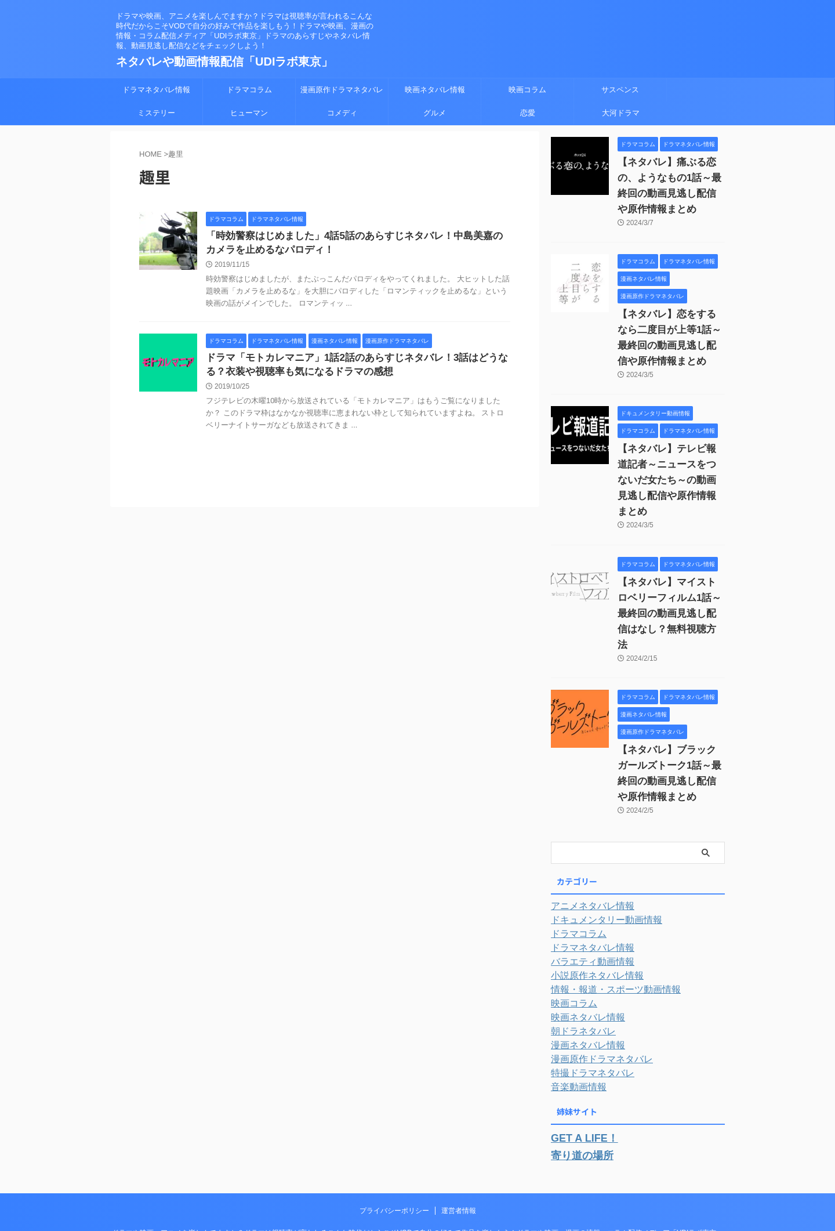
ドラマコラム (249, 89)
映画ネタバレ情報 (435, 89)
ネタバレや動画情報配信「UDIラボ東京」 (224, 61)
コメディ (342, 112)
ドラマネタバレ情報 (156, 89)
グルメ (434, 112)
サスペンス (620, 89)
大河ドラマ (621, 112)
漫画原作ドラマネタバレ (341, 89)
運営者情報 (458, 1145)
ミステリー (156, 112)
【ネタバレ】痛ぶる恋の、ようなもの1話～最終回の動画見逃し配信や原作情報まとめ (670, 178)
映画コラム (527, 89)
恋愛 (527, 112)
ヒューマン (249, 112)
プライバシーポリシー (394, 1145)
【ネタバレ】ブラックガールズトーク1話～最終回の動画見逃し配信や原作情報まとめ (670, 718)
